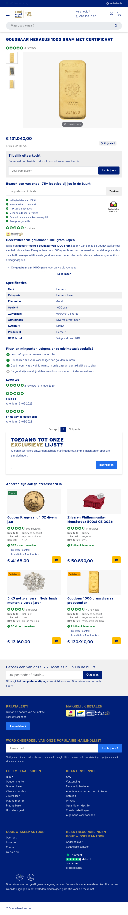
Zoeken (113, 191)
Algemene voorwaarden (80, 815)
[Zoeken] (116, 26)
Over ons (11, 837)
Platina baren (14, 805)
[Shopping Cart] (119, 14)
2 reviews (29, 228)
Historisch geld (15, 810)
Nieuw (10, 776)
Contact (11, 847)
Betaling (71, 796)
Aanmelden (18, 726)
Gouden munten (15, 781)
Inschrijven (106, 464)
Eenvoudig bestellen (78, 786)
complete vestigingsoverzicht (41, 681)
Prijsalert (108, 143)
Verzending (73, 781)
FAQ (68, 776)
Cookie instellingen (77, 810)
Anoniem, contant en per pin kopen (87, 791)
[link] (34, 501)
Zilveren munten (16, 791)
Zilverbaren (13, 796)
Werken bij (12, 852)
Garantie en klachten (78, 805)
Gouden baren (14, 786)
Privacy (70, 800)
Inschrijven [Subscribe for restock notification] (109, 170)
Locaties (11, 842)
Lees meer (64, 274)
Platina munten (15, 800)
